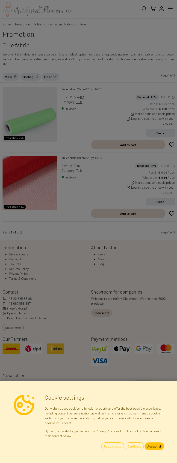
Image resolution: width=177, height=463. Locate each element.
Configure (134, 446)
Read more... (112, 446)
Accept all (154, 446)
